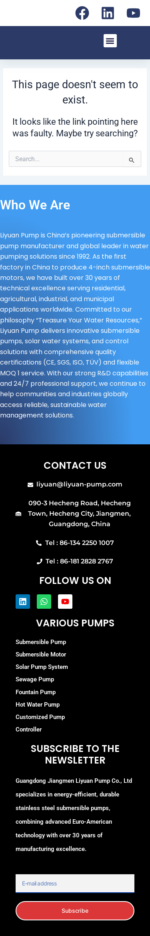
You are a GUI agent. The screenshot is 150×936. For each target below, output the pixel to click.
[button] (110, 40)
